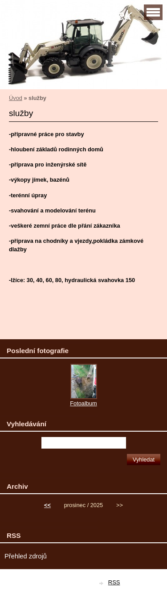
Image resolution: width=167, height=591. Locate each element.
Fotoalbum (83, 403)
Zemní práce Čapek (69, 15)
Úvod (15, 98)
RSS (114, 582)
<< (47, 505)
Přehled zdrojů (25, 556)
